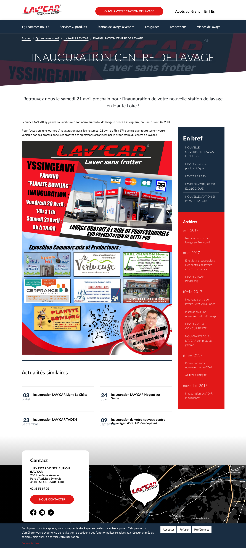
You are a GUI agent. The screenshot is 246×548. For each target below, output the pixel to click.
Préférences (201, 529)
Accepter (168, 529)
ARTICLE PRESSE (196, 375)
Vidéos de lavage (208, 26)
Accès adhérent (187, 11)
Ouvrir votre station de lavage (129, 11)
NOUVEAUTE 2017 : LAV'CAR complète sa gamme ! (198, 340)
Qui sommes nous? (47, 38)
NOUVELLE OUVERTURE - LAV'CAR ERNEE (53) (200, 151)
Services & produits (73, 26)
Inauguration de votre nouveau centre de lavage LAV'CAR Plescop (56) (138, 421)
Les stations (178, 26)
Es (213, 11)
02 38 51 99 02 (39, 488)
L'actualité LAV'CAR (76, 38)
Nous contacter (52, 499)
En (206, 11)
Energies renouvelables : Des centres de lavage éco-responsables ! (200, 265)
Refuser (184, 529)
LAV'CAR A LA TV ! (196, 176)
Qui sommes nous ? (35, 26)
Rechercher (221, 11)
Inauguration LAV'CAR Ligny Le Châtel (60, 394)
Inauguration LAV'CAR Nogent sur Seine (135, 396)
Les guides (152, 26)
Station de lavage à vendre (115, 26)
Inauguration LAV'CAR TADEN (55, 419)
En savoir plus (30, 543)
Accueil (26, 38)
